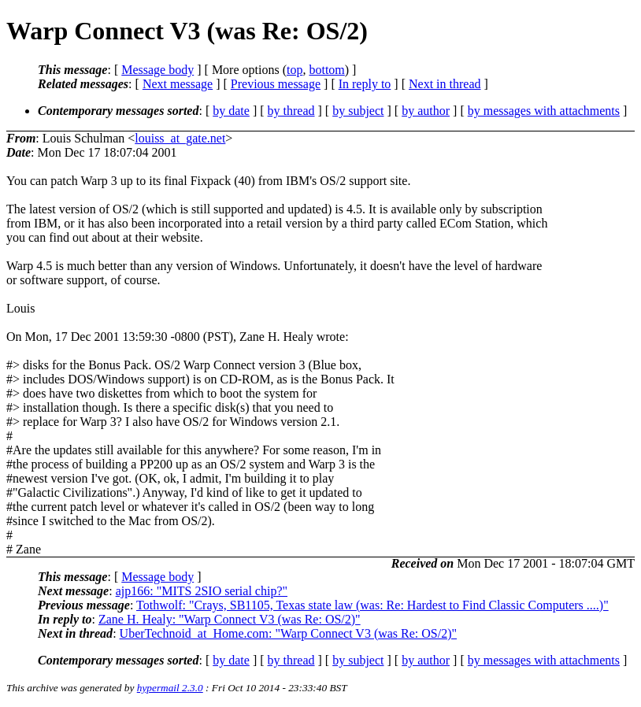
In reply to (365, 84)
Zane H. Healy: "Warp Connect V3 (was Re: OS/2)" (229, 619)
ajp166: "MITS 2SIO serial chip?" (201, 591)
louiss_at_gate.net (180, 138)
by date (231, 110)
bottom (326, 69)
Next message (178, 84)
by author (426, 110)
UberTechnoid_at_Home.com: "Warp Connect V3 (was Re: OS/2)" (288, 633)
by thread (291, 110)
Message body (157, 69)
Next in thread (445, 84)
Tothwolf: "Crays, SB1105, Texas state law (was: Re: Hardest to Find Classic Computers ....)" (372, 605)
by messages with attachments (544, 110)
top (294, 69)
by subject (357, 110)
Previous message (275, 84)
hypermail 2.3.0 (170, 688)
